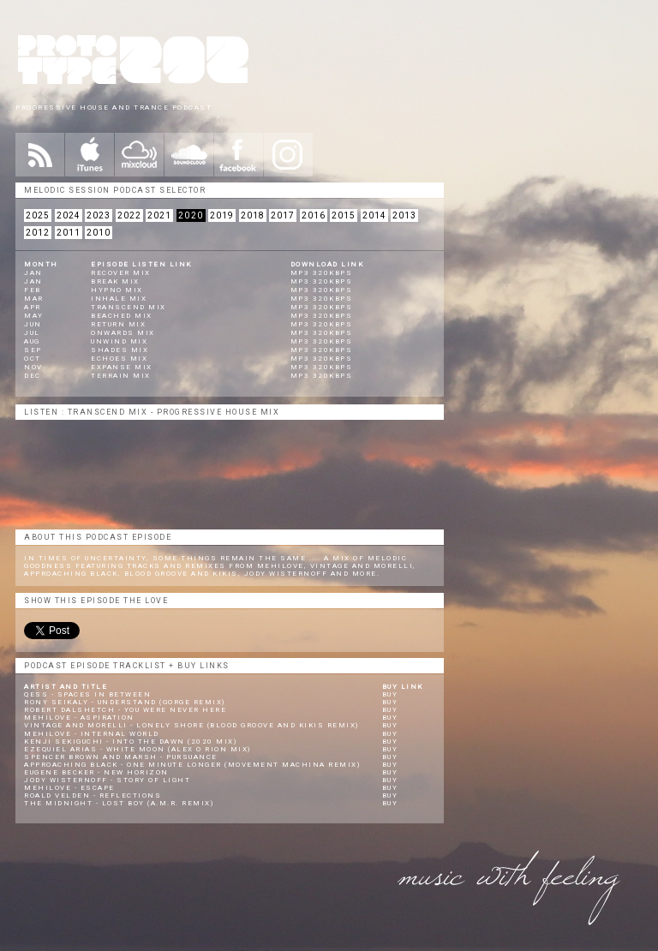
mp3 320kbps (321, 273)
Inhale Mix (119, 298)
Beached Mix (122, 316)
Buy (390, 694)
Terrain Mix (121, 376)
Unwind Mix (119, 341)
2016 (314, 215)
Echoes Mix (119, 358)
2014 (374, 215)
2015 (344, 215)
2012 (38, 232)
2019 (222, 215)
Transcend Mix (128, 307)
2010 (99, 232)
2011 (69, 232)
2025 (38, 215)
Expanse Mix (122, 367)
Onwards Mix (123, 333)
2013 (404, 215)
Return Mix (118, 324)
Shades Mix (119, 350)
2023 (99, 215)
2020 (191, 215)
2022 (129, 215)
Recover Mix (121, 273)
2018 (253, 215)
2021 (159, 215)
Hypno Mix (117, 290)
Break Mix (115, 281)
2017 (283, 215)
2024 (69, 215)
